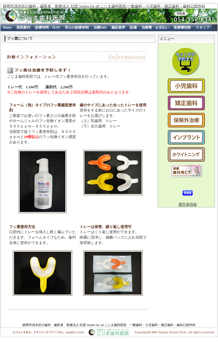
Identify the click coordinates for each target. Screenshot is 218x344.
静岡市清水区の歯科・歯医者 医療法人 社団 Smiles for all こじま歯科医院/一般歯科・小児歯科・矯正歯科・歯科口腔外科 (104, 6)
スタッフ (202, 27)
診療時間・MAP (47, 27)
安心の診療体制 (77, 27)
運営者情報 (187, 204)
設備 (133, 27)
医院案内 (23, 27)
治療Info (100, 27)
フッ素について (20, 38)
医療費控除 (182, 27)
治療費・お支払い (155, 27)
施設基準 (118, 27)
